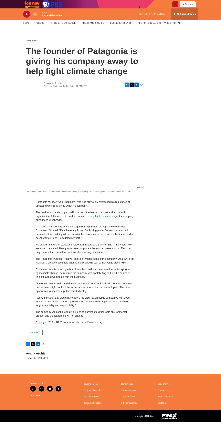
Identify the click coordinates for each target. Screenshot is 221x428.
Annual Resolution (91, 403)
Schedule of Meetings (92, 409)
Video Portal (172, 29)
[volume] (35, 20)
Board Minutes (127, 390)
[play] (26, 20)
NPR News (32, 46)
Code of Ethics (164, 390)
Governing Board (90, 390)
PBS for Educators (150, 29)
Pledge (40, 29)
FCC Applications (128, 397)
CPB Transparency (129, 409)
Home (26, 29)
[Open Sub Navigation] (32, 29)
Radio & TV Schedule (63, 29)
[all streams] (184, 20)
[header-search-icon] (176, 7)
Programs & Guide (93, 29)
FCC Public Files (128, 403)
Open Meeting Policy (92, 397)
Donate (190, 7)
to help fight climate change (102, 222)
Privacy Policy (164, 397)
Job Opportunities (165, 403)
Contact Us (162, 409)
